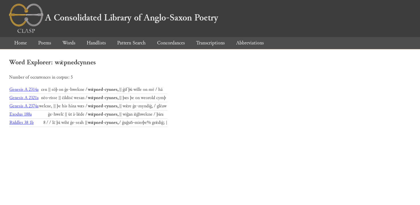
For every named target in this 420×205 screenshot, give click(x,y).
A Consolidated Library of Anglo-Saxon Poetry (113, 17)
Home (20, 42)
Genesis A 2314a (23, 89)
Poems (44, 42)
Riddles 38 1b (21, 122)
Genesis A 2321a (23, 98)
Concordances (171, 42)
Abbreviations (250, 42)
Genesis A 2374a (23, 106)
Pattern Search (131, 42)
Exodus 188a (20, 114)
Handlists (96, 42)
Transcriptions (210, 42)
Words (68, 42)
